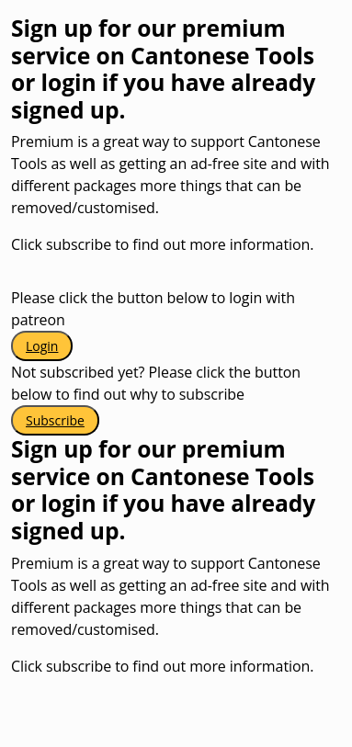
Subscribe (55, 420)
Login (42, 346)
